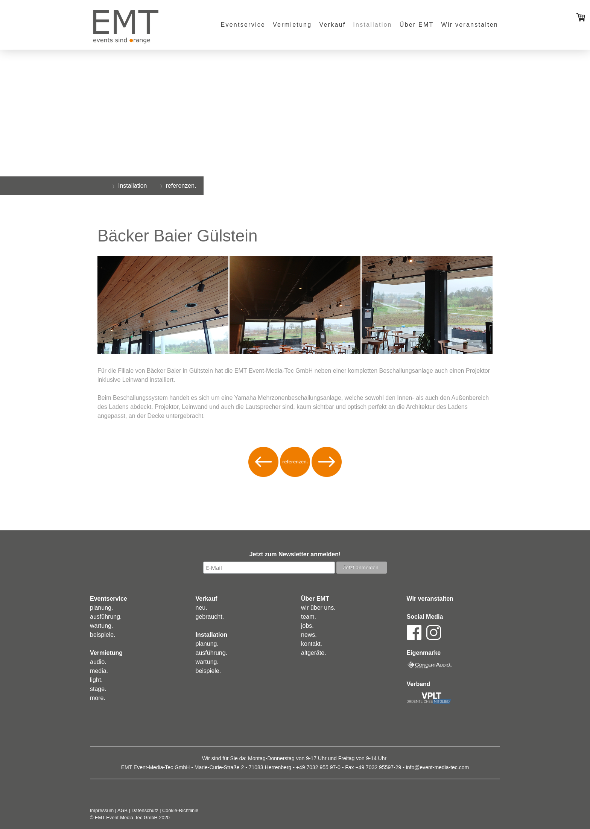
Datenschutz (145, 810)
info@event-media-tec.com (437, 767)
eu (202, 607)
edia (100, 671)
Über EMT (417, 24)
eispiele (103, 635)
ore (99, 698)
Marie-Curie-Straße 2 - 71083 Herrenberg (243, 767)
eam (308, 616)
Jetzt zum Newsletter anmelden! (295, 554)
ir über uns (320, 607)
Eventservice (243, 24)
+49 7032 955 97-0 (318, 767)
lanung (102, 607)
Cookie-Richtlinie (180, 810)
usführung (106, 616)
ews (309, 635)
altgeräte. (313, 653)
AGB (122, 810)
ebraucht (210, 616)
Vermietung (292, 24)
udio (99, 662)
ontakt (312, 644)
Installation (372, 24)
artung (102, 626)
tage (99, 689)
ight (96, 680)
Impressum (102, 810)
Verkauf (332, 24)
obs (307, 626)
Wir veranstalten (469, 24)
